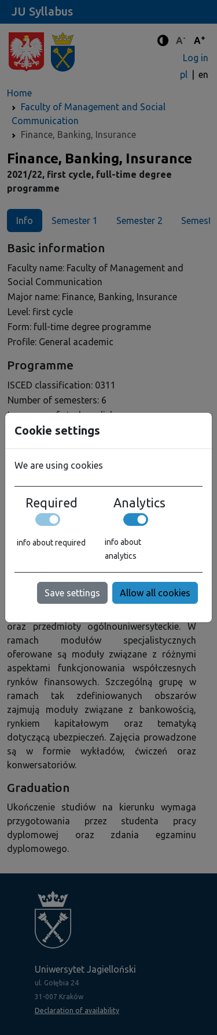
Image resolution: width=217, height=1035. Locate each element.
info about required (51, 542)
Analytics (139, 503)
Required (51, 503)
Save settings (72, 593)
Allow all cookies (155, 593)
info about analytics (123, 549)
